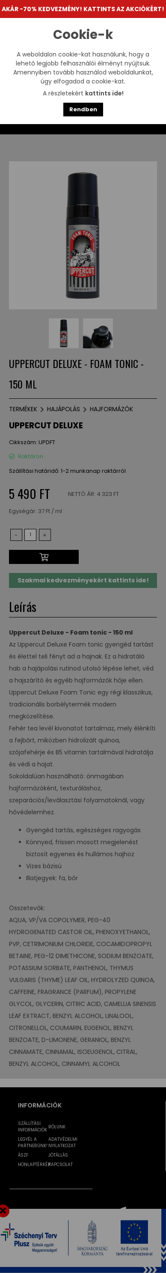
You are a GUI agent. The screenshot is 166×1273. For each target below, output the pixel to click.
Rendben (83, 109)
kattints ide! (104, 93)
